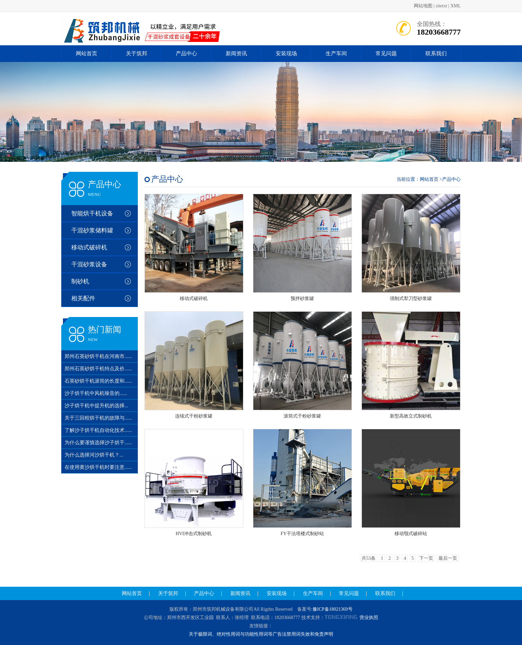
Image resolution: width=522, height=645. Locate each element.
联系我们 (436, 53)
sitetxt (441, 5)
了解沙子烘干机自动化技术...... (98, 430)
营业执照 (369, 617)
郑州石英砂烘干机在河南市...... (98, 356)
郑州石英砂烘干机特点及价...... (98, 368)
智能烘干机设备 (92, 213)
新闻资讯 (236, 53)
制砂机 (80, 281)
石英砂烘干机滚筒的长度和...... (98, 381)
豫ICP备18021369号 (333, 609)
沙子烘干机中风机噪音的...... (96, 393)
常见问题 (386, 53)
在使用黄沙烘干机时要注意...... (98, 467)
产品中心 (186, 53)
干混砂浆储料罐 (92, 230)
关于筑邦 (136, 53)
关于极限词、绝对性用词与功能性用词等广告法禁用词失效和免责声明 (261, 634)
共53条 (369, 558)
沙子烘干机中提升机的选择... (96, 405)
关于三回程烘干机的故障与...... (98, 418)
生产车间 (336, 53)
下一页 (426, 558)
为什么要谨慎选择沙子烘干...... (98, 442)
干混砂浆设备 (89, 264)
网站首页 (86, 53)
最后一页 (447, 558)
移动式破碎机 (89, 247)
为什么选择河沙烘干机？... (94, 455)
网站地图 (423, 5)
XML (455, 5)
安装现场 (286, 53)
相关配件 (83, 298)
